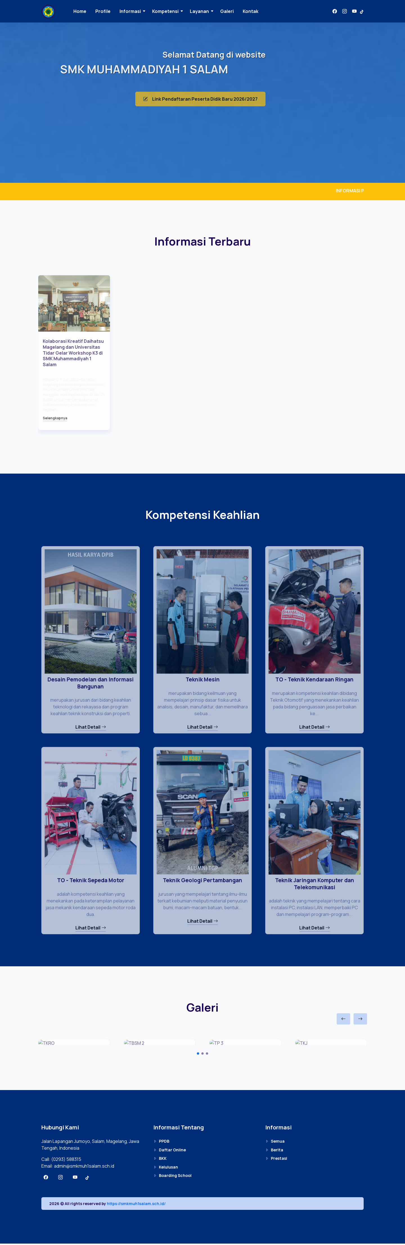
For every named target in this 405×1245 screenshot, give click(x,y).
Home (84, 11)
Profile (107, 11)
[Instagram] (344, 11)
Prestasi (276, 1160)
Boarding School (172, 1177)
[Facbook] (334, 11)
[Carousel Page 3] (207, 1055)
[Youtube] (354, 11)
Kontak (255, 11)
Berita (274, 1151)
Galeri (231, 11)
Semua (275, 1143)
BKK (159, 1160)
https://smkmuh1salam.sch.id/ (136, 1205)
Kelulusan (165, 1169)
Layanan (203, 11)
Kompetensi (170, 11)
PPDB (161, 1143)
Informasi (134, 11)
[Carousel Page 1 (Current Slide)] (198, 1055)
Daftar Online (169, 1151)
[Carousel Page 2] (202, 1055)
